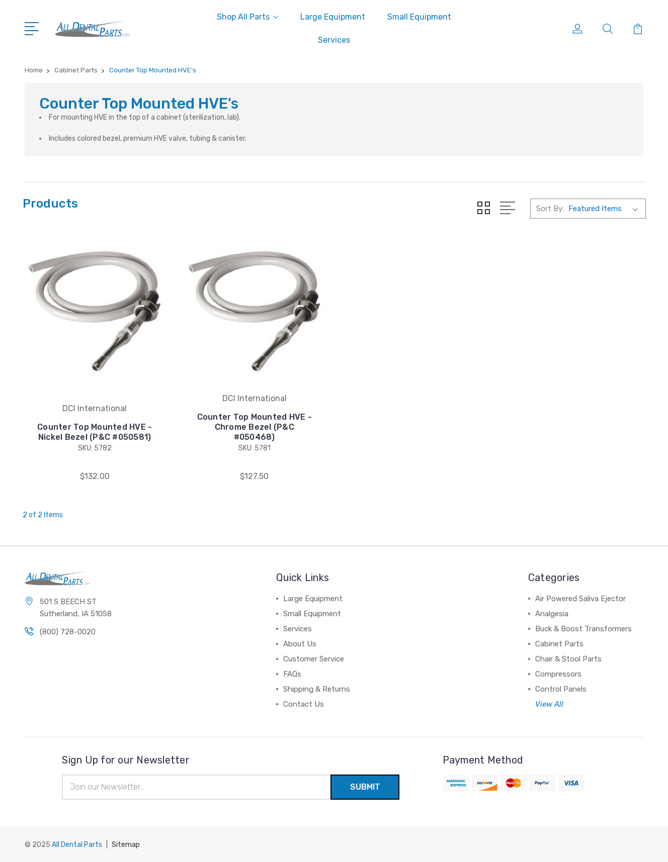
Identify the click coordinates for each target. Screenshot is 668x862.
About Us (299, 643)
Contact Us (303, 704)
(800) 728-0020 (68, 631)
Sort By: (550, 208)
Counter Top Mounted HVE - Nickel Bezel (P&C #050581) (94, 432)
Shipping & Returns (316, 689)
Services (334, 40)
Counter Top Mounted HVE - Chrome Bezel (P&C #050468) (254, 427)
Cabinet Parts (559, 643)
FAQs (292, 674)
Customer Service (313, 658)
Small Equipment (419, 17)
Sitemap (126, 844)
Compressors (558, 674)
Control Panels (561, 689)
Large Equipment (332, 17)
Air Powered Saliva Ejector (580, 598)
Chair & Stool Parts (568, 658)
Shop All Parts (247, 17)
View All (549, 704)
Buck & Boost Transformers (583, 628)
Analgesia (551, 613)
